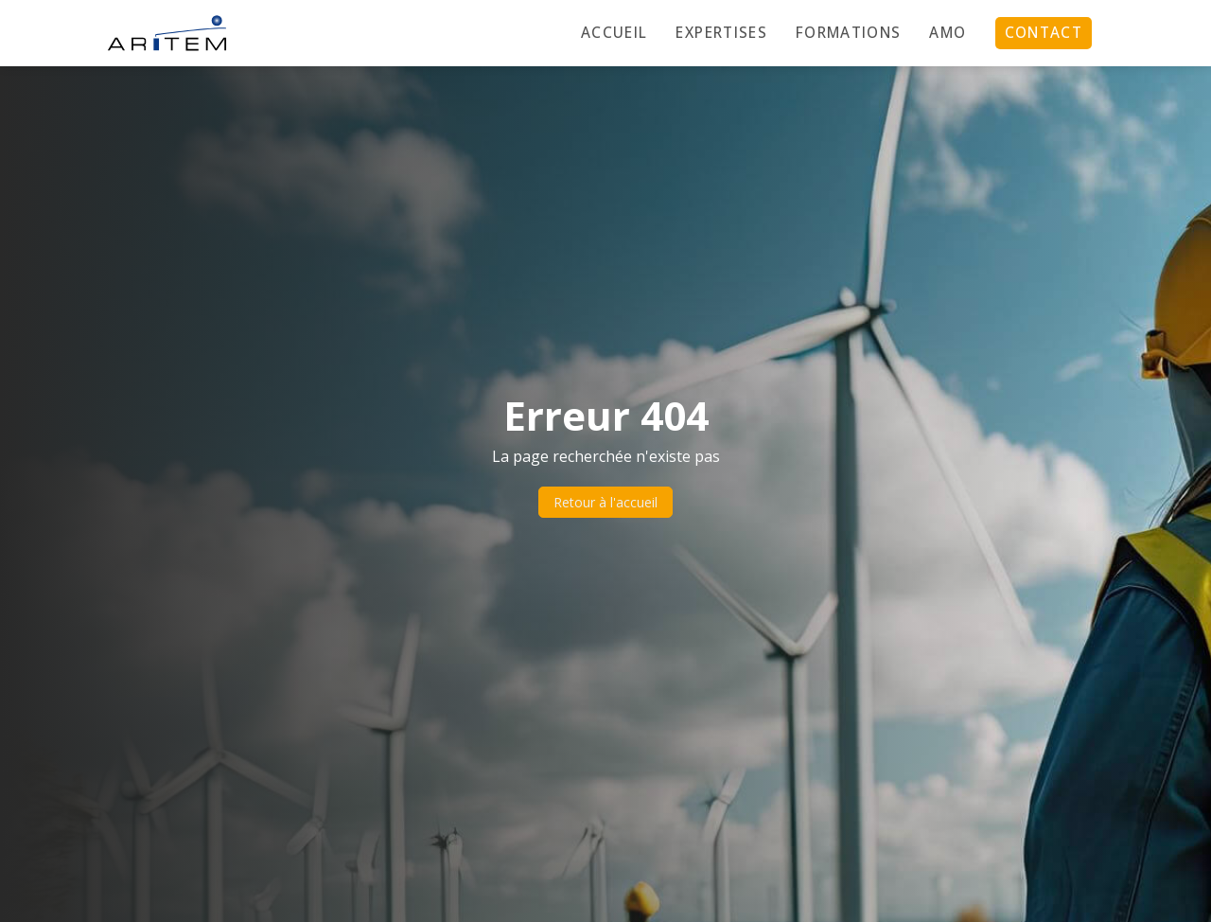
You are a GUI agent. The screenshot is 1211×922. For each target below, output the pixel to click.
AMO (947, 33)
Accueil (614, 33)
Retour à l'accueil (605, 502)
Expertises (721, 33)
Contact (1043, 33)
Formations (849, 33)
